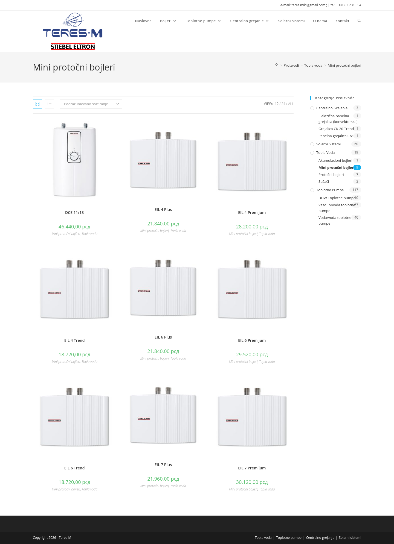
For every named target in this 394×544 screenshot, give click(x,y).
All (291, 103)
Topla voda (89, 233)
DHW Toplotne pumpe (336, 197)
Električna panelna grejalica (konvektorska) (338, 118)
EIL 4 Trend (74, 340)
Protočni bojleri (331, 174)
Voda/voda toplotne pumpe (334, 220)
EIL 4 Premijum (252, 212)
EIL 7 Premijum (252, 468)
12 (277, 103)
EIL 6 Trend (74, 468)
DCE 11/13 (74, 212)
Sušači (323, 181)
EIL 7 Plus (163, 464)
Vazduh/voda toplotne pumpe (336, 207)
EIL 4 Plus (163, 209)
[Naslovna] (276, 65)
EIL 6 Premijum (252, 340)
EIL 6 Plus (163, 337)
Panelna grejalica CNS (336, 135)
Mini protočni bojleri (344, 65)
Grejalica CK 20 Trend (336, 128)
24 (283, 103)
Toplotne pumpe (330, 189)
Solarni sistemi (328, 144)
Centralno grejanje (331, 107)
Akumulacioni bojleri (335, 160)
